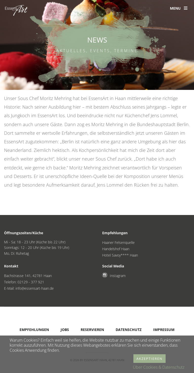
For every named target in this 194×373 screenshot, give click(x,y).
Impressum (163, 329)
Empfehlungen (34, 329)
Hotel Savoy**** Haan (120, 255)
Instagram (118, 275)
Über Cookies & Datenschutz (158, 367)
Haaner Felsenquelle (118, 242)
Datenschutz (129, 329)
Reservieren (92, 329)
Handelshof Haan (115, 248)
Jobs (65, 329)
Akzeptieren (149, 358)
